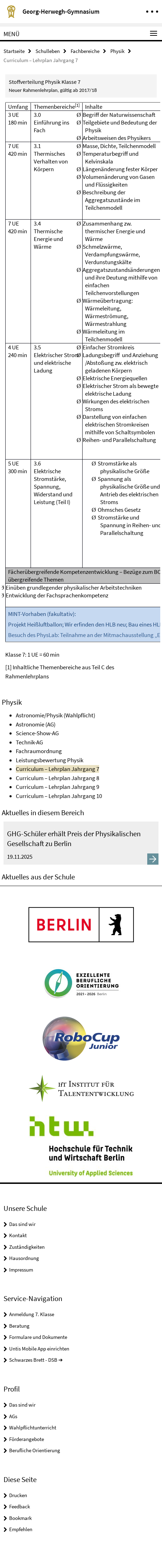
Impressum (21, 1269)
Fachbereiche (85, 51)
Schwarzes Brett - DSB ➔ (36, 1359)
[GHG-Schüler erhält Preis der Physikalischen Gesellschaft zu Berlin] (81, 843)
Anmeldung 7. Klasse (31, 1314)
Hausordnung (24, 1258)
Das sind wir (22, 1224)
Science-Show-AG (37, 733)
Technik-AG (29, 742)
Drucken (18, 1495)
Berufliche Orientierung (34, 1450)
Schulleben (47, 51)
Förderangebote (26, 1439)
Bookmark (20, 1518)
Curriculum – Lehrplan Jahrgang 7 (57, 769)
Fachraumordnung (39, 751)
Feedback (19, 1506)
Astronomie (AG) (36, 724)
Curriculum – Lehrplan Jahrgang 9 (57, 787)
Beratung (19, 1325)
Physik (117, 51)
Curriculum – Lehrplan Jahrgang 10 (59, 796)
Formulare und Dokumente (38, 1337)
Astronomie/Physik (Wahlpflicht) (55, 715)
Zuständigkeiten (27, 1247)
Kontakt (18, 1235)
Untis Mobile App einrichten (39, 1348)
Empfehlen (20, 1529)
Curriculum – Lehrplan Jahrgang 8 (57, 778)
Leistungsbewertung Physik (49, 760)
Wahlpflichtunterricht (32, 1427)
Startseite (14, 51)
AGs (13, 1416)
